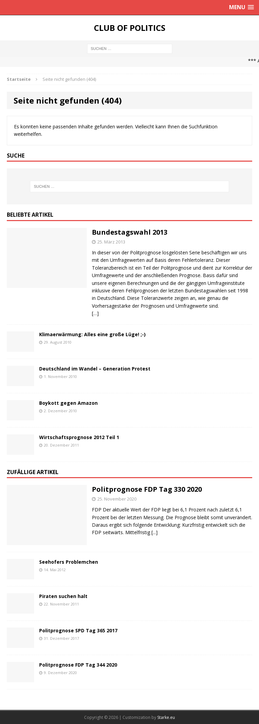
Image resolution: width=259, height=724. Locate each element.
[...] (154, 532)
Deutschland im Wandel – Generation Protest (94, 368)
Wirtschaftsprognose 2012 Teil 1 (79, 437)
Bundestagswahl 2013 (129, 232)
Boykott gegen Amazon (68, 403)
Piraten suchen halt (63, 596)
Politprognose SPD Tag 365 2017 (78, 630)
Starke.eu (166, 717)
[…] (95, 313)
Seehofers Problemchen (68, 562)
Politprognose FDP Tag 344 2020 (78, 665)
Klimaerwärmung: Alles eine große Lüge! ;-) (92, 334)
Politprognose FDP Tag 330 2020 (147, 489)
